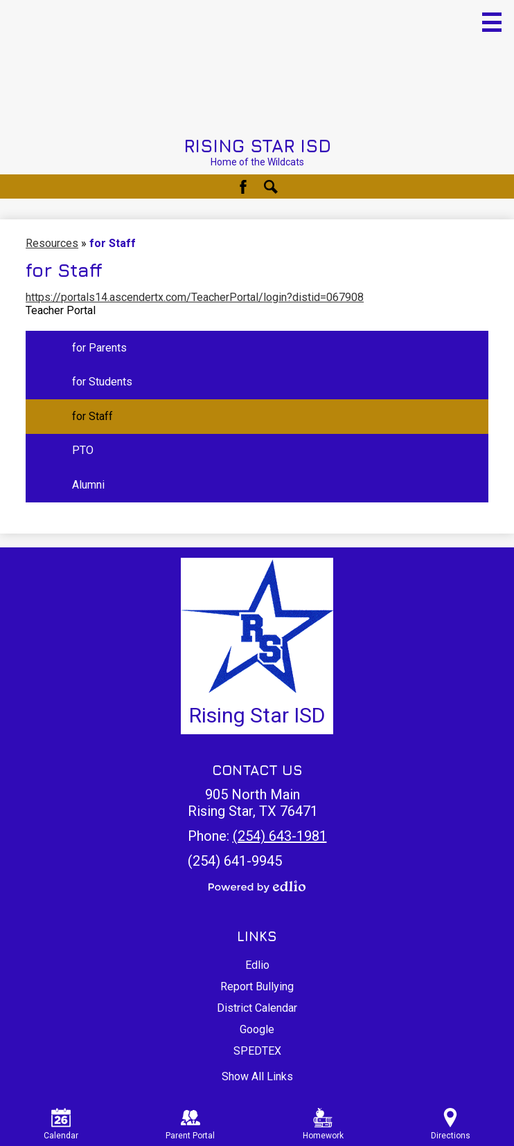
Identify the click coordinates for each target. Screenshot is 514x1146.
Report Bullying (257, 986)
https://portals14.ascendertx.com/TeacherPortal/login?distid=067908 (195, 297)
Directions (450, 1124)
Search (271, 187)
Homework (323, 1124)
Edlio (257, 965)
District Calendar (257, 1008)
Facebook (243, 187)
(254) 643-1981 (280, 836)
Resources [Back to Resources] (52, 243)
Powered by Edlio (257, 886)
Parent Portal (190, 1124)
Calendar (61, 1124)
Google (257, 1029)
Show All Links (257, 1076)
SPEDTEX (257, 1050)
